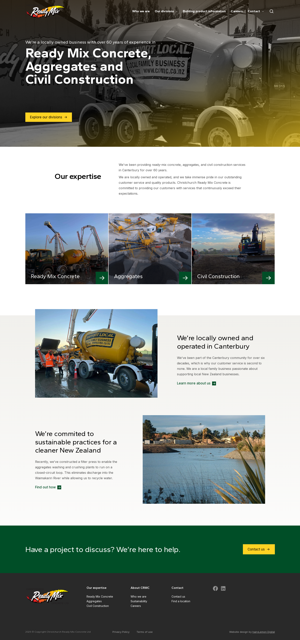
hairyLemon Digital (263, 631)
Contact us (259, 549)
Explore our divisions (48, 117)
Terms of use (144, 631)
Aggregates (94, 601)
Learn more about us (196, 383)
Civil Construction (98, 605)
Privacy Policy (120, 631)
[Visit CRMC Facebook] (215, 588)
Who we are (141, 11)
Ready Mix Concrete (100, 596)
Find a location (181, 601)
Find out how (48, 487)
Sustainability (139, 601)
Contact (256, 11)
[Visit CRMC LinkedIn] (223, 588)
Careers (237, 11)
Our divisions (166, 11)
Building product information (204, 11)
